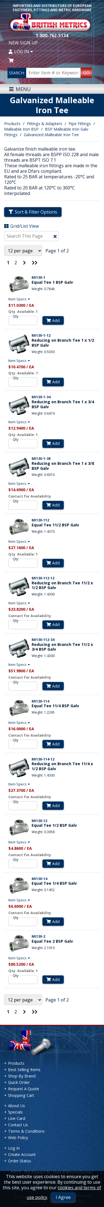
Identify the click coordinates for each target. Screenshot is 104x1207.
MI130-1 (38, 277)
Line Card (16, 1118)
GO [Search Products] (86, 73)
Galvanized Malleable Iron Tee (51, 134)
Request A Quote (23, 1088)
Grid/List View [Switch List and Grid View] (21, 226)
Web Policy (18, 1137)
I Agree (63, 1197)
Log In (21, 51)
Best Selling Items (24, 1069)
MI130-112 (40, 520)
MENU (20, 88)
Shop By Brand (21, 1076)
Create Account (22, 1154)
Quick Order (19, 1082)
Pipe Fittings (80, 123)
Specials (15, 1112)
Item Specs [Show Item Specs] (19, 299)
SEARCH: (17, 72)
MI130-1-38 (41, 458)
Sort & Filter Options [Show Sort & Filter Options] (33, 212)
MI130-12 (39, 820)
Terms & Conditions (26, 1131)
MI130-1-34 (41, 396)
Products (12, 123)
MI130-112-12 (43, 577)
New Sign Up (23, 42)
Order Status (19, 1160)
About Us (16, 1105)
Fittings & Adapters (44, 123)
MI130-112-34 (43, 639)
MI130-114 (40, 701)
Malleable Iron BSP (21, 129)
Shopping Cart (21, 1095)
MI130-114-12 (43, 759)
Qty (16, 316)
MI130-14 (39, 878)
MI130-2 (38, 936)
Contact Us (18, 1124)
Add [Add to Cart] (53, 320)
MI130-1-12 (41, 335)
